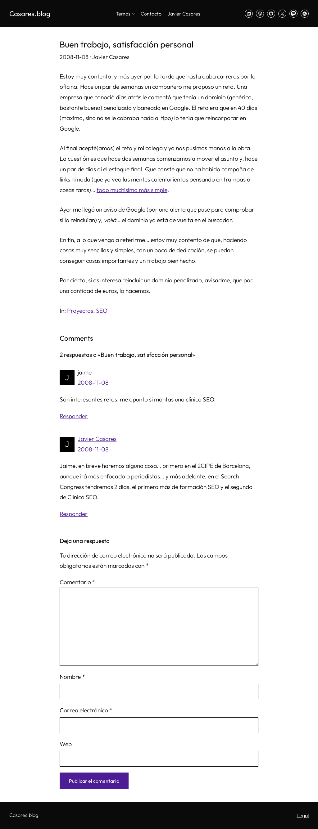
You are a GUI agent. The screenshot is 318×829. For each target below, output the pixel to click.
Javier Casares (97, 438)
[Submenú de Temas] (133, 13)
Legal (303, 815)
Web (66, 744)
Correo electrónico (86, 710)
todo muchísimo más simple (132, 190)
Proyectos (80, 310)
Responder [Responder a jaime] (74, 416)
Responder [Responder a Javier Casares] (74, 514)
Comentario (77, 582)
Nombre (72, 676)
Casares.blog (29, 13)
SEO (101, 310)
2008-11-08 (93, 382)
